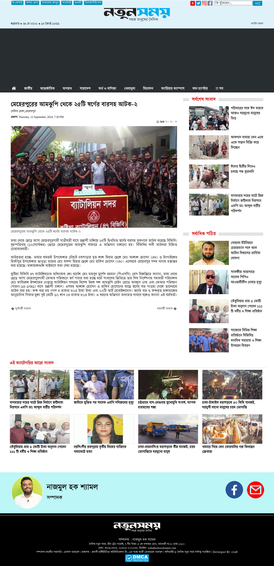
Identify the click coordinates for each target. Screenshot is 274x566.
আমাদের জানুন (50, 3)
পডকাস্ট (66, 3)
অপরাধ (67, 89)
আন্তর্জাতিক (47, 89)
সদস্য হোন (32, 3)
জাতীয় (28, 89)
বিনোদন (148, 89)
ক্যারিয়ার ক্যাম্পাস (172, 89)
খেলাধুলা (129, 89)
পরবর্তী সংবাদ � (167, 309)
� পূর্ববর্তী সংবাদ (21, 309)
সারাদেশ (85, 89)
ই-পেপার (17, 3)
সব (219, 89)
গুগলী (78, 3)
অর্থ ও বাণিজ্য (107, 89)
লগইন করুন (257, 23)
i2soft (234, 552)
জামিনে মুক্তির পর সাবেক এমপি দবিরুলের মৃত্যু (104, 403)
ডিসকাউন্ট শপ (93, 3)
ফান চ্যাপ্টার (200, 89)
